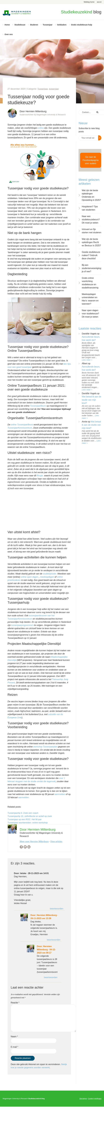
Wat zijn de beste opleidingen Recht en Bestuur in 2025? (91, 242)
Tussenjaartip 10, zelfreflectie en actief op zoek (30, 816)
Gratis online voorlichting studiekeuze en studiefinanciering (90, 283)
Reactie (15, 1003)
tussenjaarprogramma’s (22, 625)
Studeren (34, 25)
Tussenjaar (47, 25)
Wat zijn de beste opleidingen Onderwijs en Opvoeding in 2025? (91, 195)
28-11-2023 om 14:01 (38, 873)
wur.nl (99, 2)
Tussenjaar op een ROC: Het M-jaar (25, 819)
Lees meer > (87, 360)
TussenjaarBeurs (38, 406)
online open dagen (29, 577)
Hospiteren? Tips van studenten (90, 208)
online (41, 128)
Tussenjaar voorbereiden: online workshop (28, 822)
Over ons (9, 34)
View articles (56, 841)
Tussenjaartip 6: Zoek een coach (23, 813)
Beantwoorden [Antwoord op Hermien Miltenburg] (53, 940)
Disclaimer (83, 1099)
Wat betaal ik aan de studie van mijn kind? (91, 399)
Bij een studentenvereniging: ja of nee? (91, 268)
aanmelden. (24, 797)
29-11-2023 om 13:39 (40, 918)
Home (7, 25)
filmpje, (40, 475)
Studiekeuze (19, 25)
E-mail (14, 1047)
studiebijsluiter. (50, 574)
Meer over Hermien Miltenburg (34, 841)
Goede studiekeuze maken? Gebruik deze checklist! (91, 255)
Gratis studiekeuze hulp (81, 25)
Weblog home (89, 2)
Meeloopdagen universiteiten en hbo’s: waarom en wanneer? (90, 299)
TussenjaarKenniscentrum (20, 428)
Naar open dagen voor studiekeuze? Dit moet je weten (90, 313)
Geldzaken (61, 25)
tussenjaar (54, 89)
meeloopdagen (47, 577)
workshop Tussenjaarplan (45, 747)
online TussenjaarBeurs (22, 424)
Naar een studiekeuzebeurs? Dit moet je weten (91, 219)
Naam (14, 1036)
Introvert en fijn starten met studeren (91, 231)
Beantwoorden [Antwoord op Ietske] (56, 908)
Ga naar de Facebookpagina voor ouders (90, 160)
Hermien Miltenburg (47, 915)
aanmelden (60, 794)
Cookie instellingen (94, 1099)
